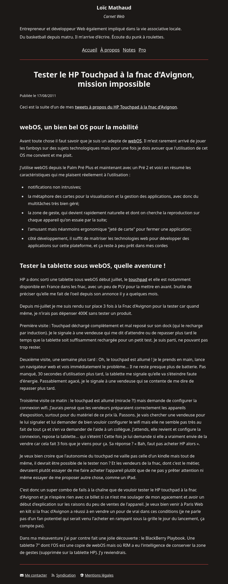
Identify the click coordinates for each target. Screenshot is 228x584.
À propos (110, 50)
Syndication (63, 575)
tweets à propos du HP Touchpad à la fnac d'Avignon (126, 107)
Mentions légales (97, 575)
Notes (129, 50)
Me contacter (33, 575)
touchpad (138, 279)
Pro (142, 50)
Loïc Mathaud (114, 7)
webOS (135, 141)
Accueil (89, 50)
